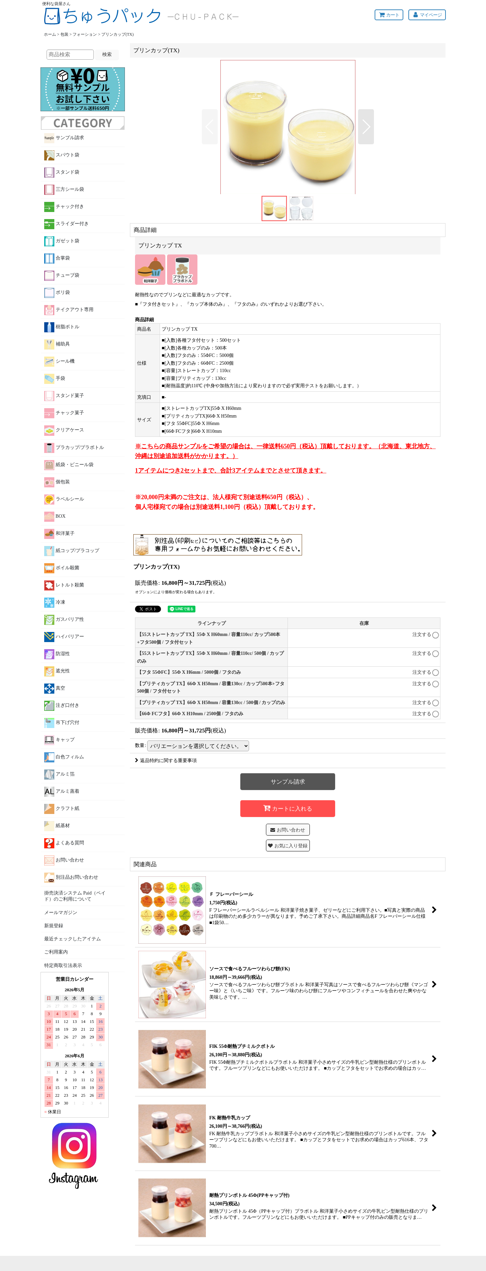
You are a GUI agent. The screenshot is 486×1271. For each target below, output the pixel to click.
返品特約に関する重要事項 (166, 760)
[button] (210, 126)
